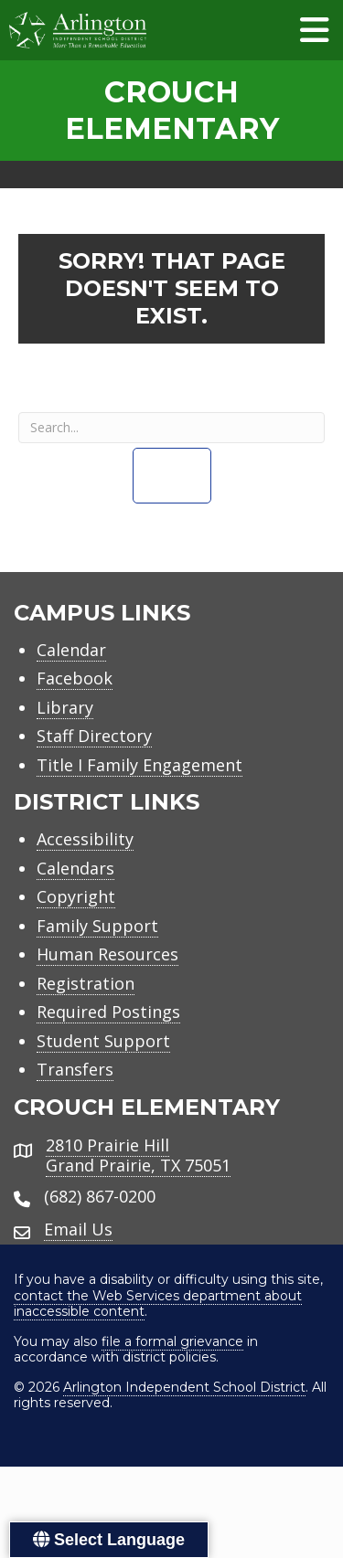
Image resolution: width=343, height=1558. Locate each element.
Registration (85, 983)
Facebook (75, 678)
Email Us (78, 1229)
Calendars (75, 868)
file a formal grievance (172, 1341)
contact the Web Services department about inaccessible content (158, 1304)
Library (65, 707)
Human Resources (107, 954)
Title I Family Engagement (139, 765)
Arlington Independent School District (184, 1387)
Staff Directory (94, 736)
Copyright (76, 896)
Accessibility (85, 839)
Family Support (97, 926)
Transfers (75, 1069)
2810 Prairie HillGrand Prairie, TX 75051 (138, 1155)
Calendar (71, 650)
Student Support (103, 1041)
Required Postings (108, 1012)
